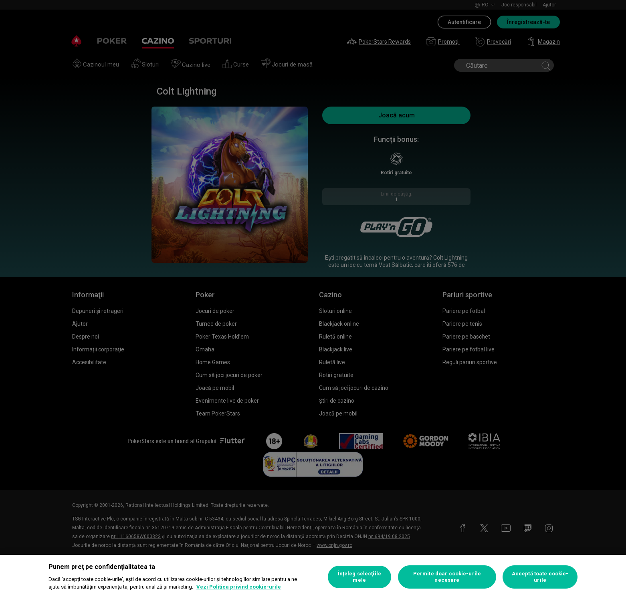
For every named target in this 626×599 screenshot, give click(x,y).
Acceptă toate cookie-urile (540, 577)
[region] (313, 577)
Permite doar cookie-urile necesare (447, 577)
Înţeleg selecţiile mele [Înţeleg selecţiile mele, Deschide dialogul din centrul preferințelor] (359, 577)
